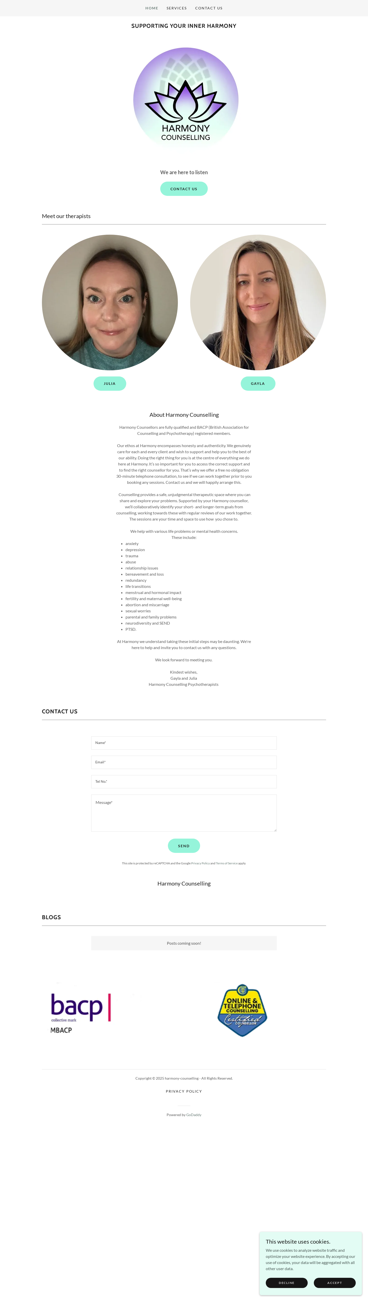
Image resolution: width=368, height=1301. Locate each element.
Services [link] (177, 8)
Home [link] (151, 8)
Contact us (184, 189)
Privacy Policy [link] (200, 863)
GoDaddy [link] (193, 1115)
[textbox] (184, 743)
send (184, 846)
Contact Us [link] (209, 8)
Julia (110, 383)
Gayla (258, 383)
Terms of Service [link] (227, 863)
